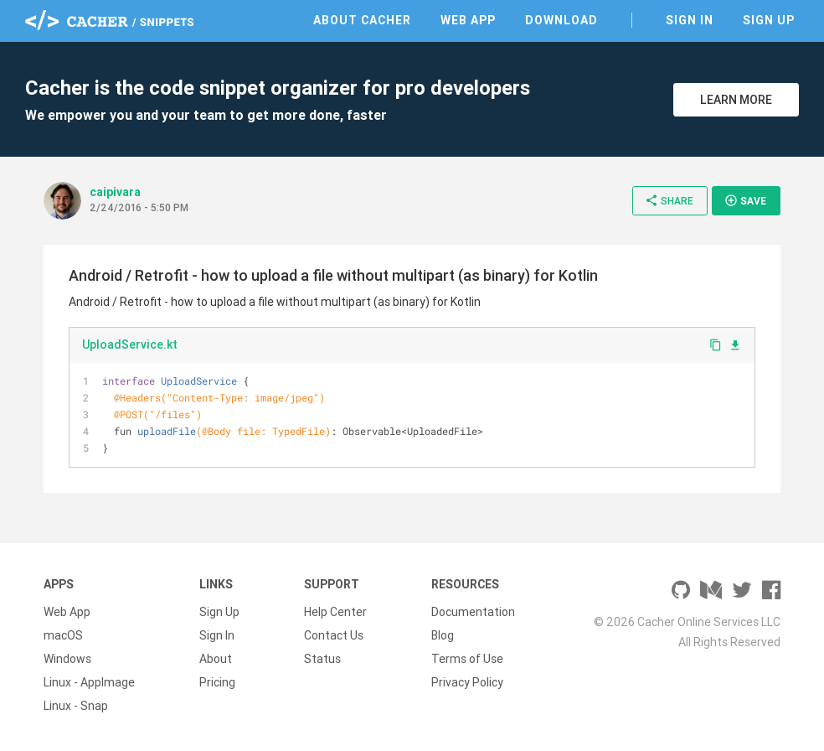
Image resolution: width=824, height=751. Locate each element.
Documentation (473, 611)
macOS (63, 635)
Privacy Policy (467, 682)
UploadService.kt (130, 344)
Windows (67, 658)
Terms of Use (467, 658)
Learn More (736, 99)
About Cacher (362, 20)
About (215, 658)
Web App (468, 20)
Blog (442, 635)
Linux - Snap (76, 705)
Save (745, 200)
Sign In (689, 20)
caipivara (115, 191)
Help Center (335, 611)
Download (561, 20)
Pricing (217, 682)
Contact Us (333, 635)
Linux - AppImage (89, 682)
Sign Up (769, 20)
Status (322, 658)
